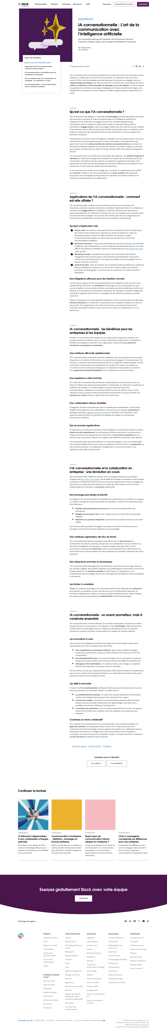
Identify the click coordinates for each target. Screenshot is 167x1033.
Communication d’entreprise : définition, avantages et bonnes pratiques (66, 839)
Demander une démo (124, 4)
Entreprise (107, 746)
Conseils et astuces (79, 746)
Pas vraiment (117, 763)
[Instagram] (130, 921)
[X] (139, 921)
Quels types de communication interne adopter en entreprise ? (97, 839)
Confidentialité (39, 1020)
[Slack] (23, 4)
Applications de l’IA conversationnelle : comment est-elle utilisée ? (39, 67)
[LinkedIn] (126, 921)
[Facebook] (135, 921)
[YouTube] (144, 921)
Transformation (85, 19)
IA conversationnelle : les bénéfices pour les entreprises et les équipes (40, 73)
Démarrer (143, 4)
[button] (27, 921)
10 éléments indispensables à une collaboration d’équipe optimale (33, 839)
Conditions (50, 1020)
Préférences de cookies (64, 1020)
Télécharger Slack (25, 1020)
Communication (95, 746)
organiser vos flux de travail (97, 412)
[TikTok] (148, 921)
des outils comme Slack (90, 479)
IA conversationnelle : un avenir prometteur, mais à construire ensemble (40, 85)
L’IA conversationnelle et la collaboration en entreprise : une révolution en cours (40, 79)
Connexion (107, 4)
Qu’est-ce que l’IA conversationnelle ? (38, 63)
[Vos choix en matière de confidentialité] (88, 1020)
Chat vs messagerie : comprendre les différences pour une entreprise (133, 839)
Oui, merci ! (96, 763)
